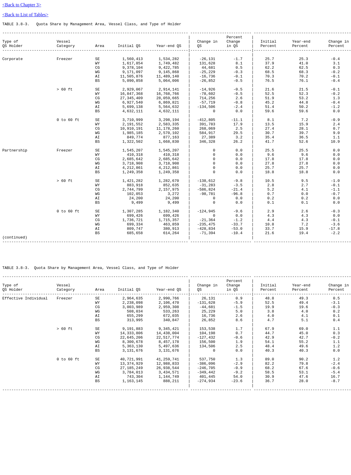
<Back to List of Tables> (25, 14)
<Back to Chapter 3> (21, 4)
